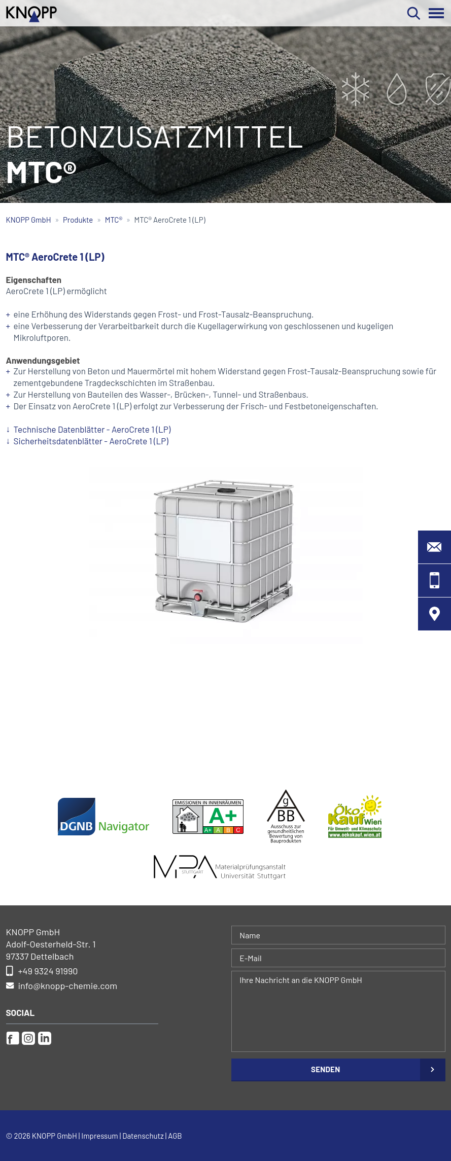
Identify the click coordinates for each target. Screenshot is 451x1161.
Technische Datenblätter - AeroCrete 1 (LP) (92, 429)
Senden (325, 1069)
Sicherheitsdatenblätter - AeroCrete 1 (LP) (91, 441)
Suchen (414, 13)
